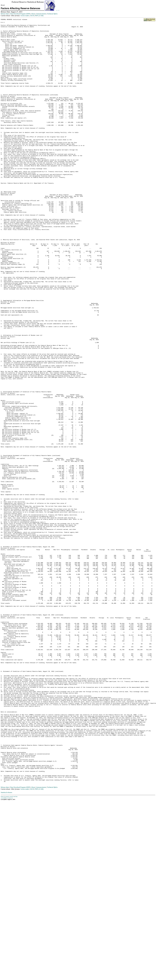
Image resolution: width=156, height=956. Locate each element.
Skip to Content (58, 10)
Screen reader (25, 15)
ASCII (32, 15)
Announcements (41, 14)
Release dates (5, 14)
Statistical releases (6, 946)
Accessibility (4, 951)
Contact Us (10, 951)
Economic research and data (10, 949)
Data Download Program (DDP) (20, 14)
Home (2, 949)
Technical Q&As (52, 14)
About (33, 14)
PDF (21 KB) (39, 15)
